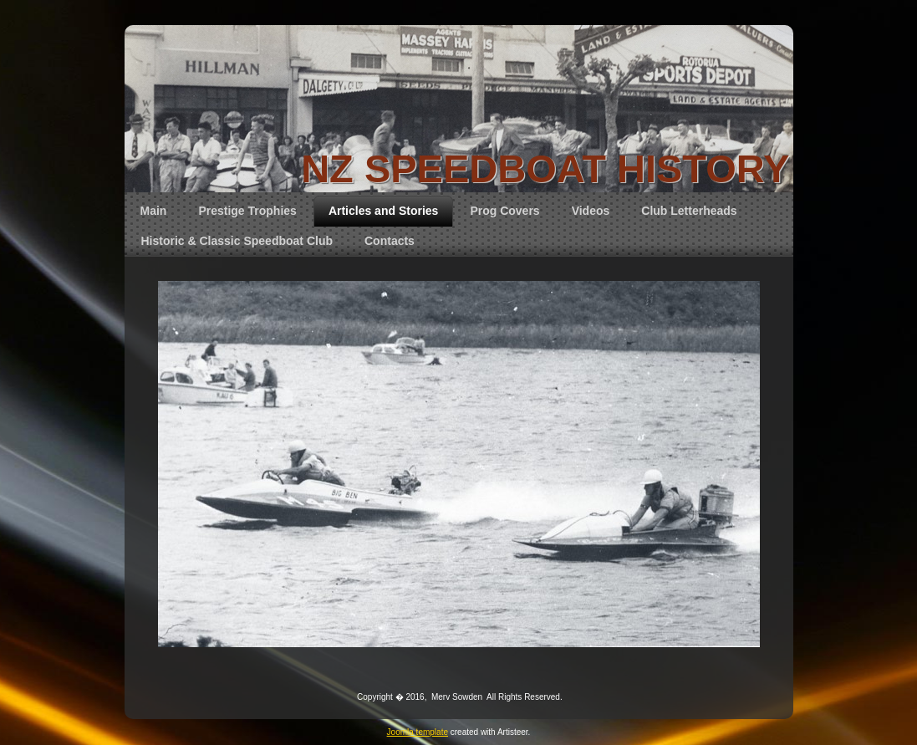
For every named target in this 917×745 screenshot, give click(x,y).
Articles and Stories (384, 210)
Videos (591, 210)
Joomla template (417, 732)
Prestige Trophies (247, 210)
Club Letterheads (688, 210)
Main (153, 210)
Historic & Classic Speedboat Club (237, 240)
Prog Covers (504, 210)
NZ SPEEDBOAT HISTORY (545, 168)
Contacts (389, 240)
